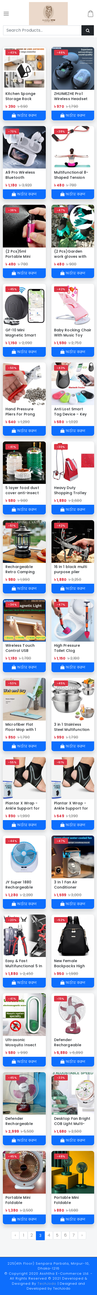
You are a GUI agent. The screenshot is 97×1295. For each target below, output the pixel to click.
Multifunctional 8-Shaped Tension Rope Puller (71, 175)
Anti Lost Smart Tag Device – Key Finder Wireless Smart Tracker (70, 411)
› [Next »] (82, 1235)
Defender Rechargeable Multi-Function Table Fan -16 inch (71, 1042)
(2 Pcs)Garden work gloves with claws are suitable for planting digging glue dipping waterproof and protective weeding (73, 254)
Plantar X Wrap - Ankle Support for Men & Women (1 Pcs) (71, 806)
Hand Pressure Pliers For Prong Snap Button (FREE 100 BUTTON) (22, 411)
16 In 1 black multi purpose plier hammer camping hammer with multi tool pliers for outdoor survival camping (72, 569)
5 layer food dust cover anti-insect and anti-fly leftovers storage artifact (22, 490)
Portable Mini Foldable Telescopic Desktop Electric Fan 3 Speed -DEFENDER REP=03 (21, 1200)
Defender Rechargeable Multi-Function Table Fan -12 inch (22, 1121)
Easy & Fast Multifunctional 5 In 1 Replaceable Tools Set (23, 963)
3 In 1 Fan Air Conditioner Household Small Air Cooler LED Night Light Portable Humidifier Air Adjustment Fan (73, 885)
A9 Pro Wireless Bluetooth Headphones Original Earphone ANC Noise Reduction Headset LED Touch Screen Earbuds (23, 175)
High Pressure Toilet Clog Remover (67, 648)
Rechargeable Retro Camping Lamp (20, 569)
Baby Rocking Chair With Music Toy (73, 332)
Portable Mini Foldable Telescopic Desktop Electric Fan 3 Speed (69, 1200)
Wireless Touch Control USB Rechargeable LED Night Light (22, 648)
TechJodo (47, 1283)
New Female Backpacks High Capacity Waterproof (69, 963)
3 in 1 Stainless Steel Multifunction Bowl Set (72, 727)
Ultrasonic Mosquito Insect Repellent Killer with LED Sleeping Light (24, 1042)
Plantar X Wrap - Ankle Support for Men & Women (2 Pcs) (22, 806)
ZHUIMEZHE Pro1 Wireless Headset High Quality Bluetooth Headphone (71, 96)
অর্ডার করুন (24, 115)
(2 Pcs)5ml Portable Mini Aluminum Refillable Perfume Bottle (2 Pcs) (23, 254)
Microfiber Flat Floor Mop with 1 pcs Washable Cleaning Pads (20, 727)
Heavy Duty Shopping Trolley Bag (70, 490)
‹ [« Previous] (15, 1235)
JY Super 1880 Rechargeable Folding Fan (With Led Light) (22, 885)
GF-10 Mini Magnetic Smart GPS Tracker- (20, 332)
